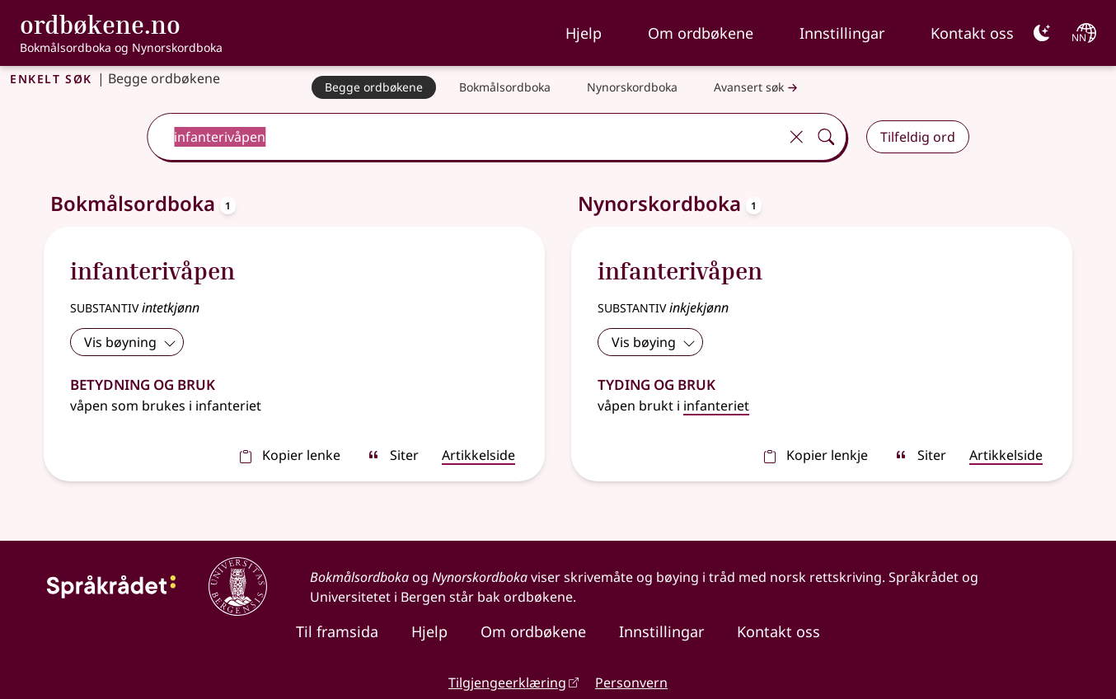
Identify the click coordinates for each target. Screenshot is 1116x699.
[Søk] (826, 137)
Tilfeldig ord (917, 137)
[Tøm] (796, 137)
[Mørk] (1042, 33)
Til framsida (337, 631)
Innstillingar (841, 33)
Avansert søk (757, 87)
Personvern (631, 682)
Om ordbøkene (700, 33)
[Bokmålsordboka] (505, 87)
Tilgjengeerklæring (507, 682)
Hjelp (583, 33)
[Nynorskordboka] (632, 87)
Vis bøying (654, 342)
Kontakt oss (972, 33)
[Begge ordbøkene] (374, 87)
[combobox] (464, 137)
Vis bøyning (130, 342)
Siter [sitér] (393, 455)
